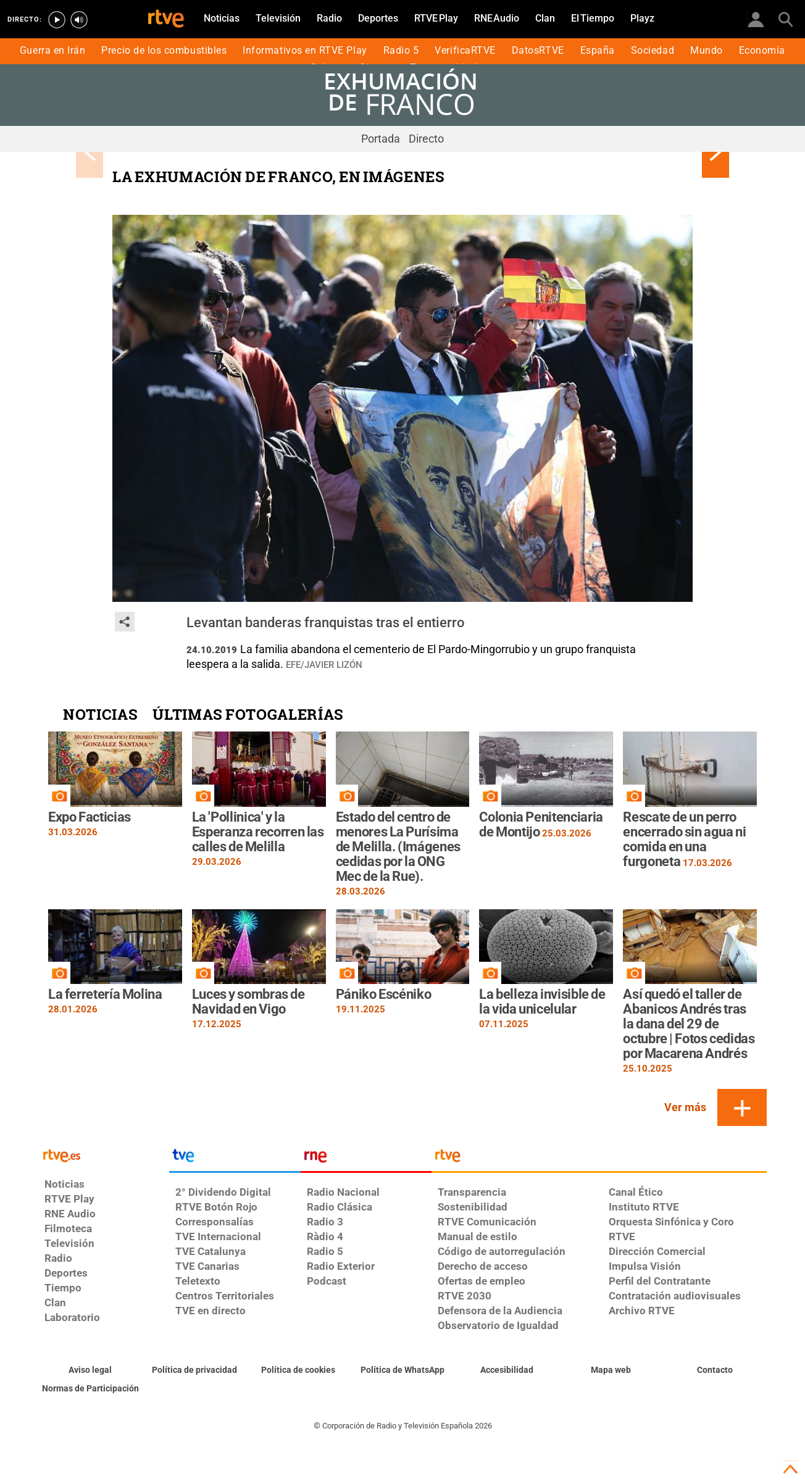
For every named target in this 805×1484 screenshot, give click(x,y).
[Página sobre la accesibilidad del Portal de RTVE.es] (506, 1370)
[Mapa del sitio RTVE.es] (611, 1370)
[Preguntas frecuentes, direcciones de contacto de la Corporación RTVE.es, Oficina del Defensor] (714, 1370)
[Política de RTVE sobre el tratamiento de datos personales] (195, 1370)
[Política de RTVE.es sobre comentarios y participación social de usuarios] (90, 1389)
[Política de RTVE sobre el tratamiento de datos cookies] (298, 1370)
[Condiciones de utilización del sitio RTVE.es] (90, 1370)
